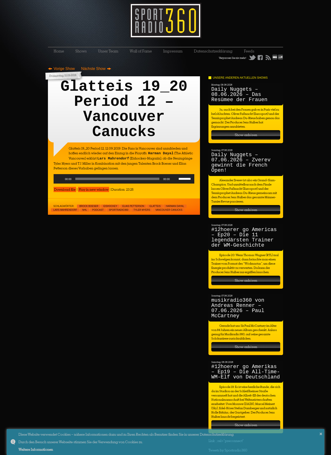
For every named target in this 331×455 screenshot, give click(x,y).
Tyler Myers (142, 210)
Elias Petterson (133, 206)
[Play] (59, 178)
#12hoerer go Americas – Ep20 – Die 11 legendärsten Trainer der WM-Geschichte (244, 237)
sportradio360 (118, 210)
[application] (124, 179)
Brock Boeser (88, 206)
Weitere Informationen (35, 449)
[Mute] (175, 178)
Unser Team (108, 51)
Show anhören (246, 134)
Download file (65, 189)
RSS (268, 57)
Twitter (252, 57)
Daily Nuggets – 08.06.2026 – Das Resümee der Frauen (239, 94)
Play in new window (94, 189)
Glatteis (155, 206)
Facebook (260, 57)
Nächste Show (93, 69)
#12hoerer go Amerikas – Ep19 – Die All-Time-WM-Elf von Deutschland (245, 372)
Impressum (172, 51)
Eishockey (110, 206)
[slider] (117, 179)
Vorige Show (64, 69)
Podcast (98, 210)
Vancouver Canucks (168, 210)
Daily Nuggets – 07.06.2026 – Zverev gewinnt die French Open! (241, 162)
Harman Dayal (175, 206)
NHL (84, 210)
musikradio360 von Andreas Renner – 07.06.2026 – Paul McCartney (237, 308)
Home (59, 51)
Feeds (249, 51)
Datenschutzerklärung (213, 51)
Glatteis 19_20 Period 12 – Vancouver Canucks (123, 109)
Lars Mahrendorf (65, 210)
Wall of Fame (141, 51)
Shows (81, 51)
